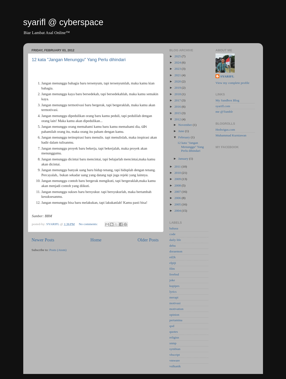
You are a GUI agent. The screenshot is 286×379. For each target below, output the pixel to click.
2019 (177, 87)
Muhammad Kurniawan (231, 135)
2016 (177, 106)
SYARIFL (227, 76)
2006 (177, 198)
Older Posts (148, 239)
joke (172, 280)
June (181, 131)
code (172, 234)
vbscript (174, 354)
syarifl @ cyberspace (63, 22)
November (185, 125)
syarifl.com (223, 106)
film (172, 268)
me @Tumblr (224, 111)
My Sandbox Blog (227, 100)
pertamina (175, 320)
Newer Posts (43, 239)
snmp (172, 343)
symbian (175, 349)
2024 (177, 62)
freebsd (174, 274)
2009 (177, 179)
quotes (173, 331)
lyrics (173, 291)
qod (171, 326)
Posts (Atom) (58, 250)
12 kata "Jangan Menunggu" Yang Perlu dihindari (79, 59)
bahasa (173, 228)
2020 (177, 81)
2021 (177, 75)
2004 (177, 210)
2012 (177, 119)
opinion (174, 314)
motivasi (175, 303)
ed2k (172, 257)
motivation (176, 309)
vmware (174, 360)
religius (174, 337)
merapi (173, 297)
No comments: (89, 224)
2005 (177, 204)
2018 (177, 94)
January (183, 158)
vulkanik (175, 366)
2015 (177, 113)
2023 (177, 68)
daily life (175, 240)
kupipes (174, 286)
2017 (177, 100)
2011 (177, 166)
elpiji (172, 263)
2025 (177, 56)
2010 (177, 173)
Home (95, 239)
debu (172, 245)
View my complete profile (232, 83)
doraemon (175, 251)
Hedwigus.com (225, 129)
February (184, 137)
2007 (177, 191)
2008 (177, 185)
